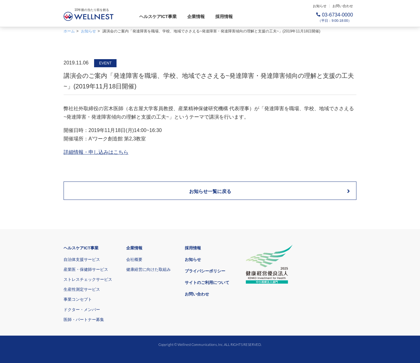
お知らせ (320, 6)
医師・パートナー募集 (84, 319)
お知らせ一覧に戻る (269, 191)
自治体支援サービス (82, 259)
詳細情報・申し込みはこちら (96, 152)
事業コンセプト (78, 299)
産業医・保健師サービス (86, 269)
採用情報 (224, 16)
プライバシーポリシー (205, 271)
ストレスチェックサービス (88, 279)
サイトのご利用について (207, 282)
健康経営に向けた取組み (148, 269)
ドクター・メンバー (82, 309)
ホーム (69, 31)
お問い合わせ (342, 6)
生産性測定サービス (82, 289)
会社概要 (134, 259)
